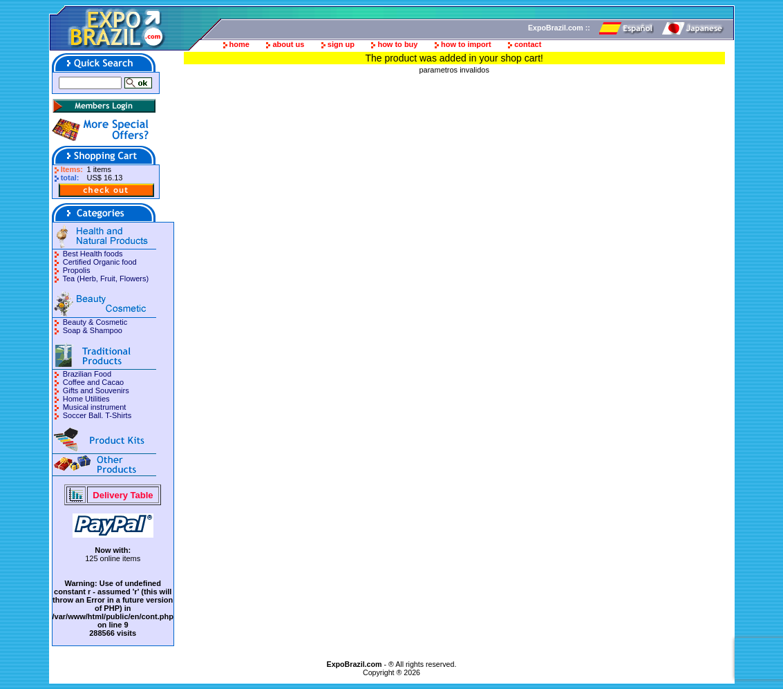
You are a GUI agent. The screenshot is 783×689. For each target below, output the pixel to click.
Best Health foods (93, 253)
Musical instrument (94, 407)
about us (288, 44)
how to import (466, 44)
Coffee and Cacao (93, 382)
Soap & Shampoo (92, 330)
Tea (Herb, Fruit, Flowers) (105, 278)
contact (527, 44)
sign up (341, 44)
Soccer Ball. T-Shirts (97, 415)
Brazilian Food (87, 374)
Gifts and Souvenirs (96, 390)
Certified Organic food (100, 262)
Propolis (77, 270)
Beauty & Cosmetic (95, 322)
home (239, 44)
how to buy (397, 44)
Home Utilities (86, 399)
